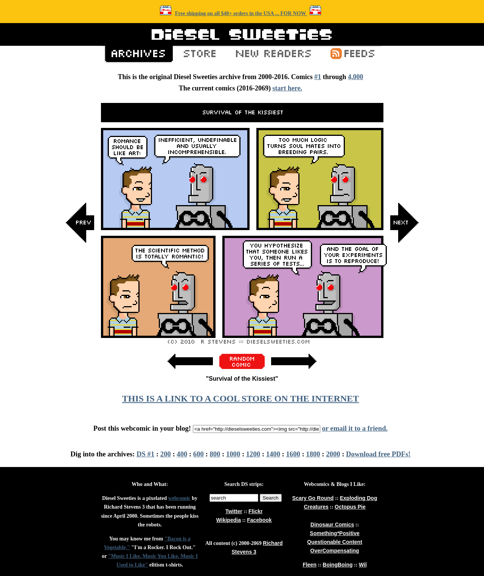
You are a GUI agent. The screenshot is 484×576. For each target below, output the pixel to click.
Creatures (316, 507)
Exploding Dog (358, 498)
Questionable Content (334, 542)
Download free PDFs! (378, 454)
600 (198, 454)
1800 (313, 454)
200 (165, 454)
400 (182, 454)
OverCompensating (334, 551)
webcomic (179, 498)
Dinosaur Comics (332, 525)
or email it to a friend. (355, 428)
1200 (253, 454)
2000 (333, 454)
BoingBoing (337, 565)
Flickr (255, 511)
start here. (287, 88)
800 (214, 454)
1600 (293, 454)
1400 (273, 454)
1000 (233, 454)
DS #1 (145, 454)
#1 (317, 77)
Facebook (259, 520)
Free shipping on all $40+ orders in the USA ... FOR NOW (241, 13)
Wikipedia (228, 520)
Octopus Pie (350, 507)
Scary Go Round (313, 498)
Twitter (233, 511)
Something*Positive (334, 533)
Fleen (309, 565)
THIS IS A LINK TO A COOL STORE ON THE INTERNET (240, 398)
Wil (363, 565)
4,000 (355, 77)
